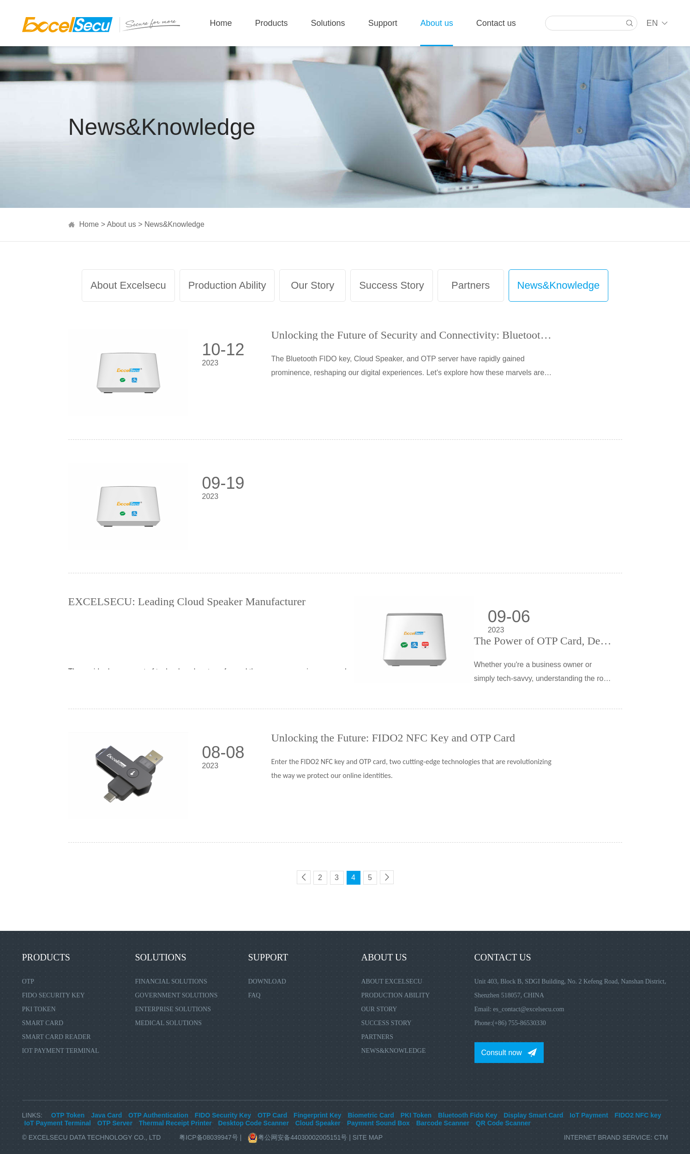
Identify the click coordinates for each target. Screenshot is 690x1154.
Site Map (368, 1137)
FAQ (254, 995)
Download (267, 981)
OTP (28, 981)
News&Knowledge (174, 224)
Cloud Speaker (318, 1123)
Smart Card (43, 1023)
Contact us (496, 23)
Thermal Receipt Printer (175, 1123)
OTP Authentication (158, 1115)
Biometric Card (371, 1115)
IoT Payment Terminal (60, 1050)
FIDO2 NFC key (637, 1115)
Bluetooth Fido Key (467, 1115)
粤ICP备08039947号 (208, 1137)
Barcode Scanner (442, 1123)
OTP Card (272, 1115)
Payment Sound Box (378, 1123)
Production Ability (227, 285)
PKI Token (39, 1009)
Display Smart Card (533, 1115)
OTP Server (114, 1123)
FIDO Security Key (53, 995)
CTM (661, 1137)
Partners (470, 285)
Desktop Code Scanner (253, 1123)
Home (221, 23)
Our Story (312, 285)
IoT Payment (589, 1115)
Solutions (328, 23)
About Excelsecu (128, 285)
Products (271, 23)
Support (382, 23)
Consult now (501, 1053)
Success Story (391, 285)
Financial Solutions (171, 981)
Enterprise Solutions (173, 1009)
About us (436, 23)
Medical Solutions (168, 1023)
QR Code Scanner (503, 1123)
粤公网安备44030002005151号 (298, 1137)
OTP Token (68, 1115)
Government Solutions (176, 995)
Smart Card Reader (56, 1036)
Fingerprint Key (317, 1115)
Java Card (106, 1115)
